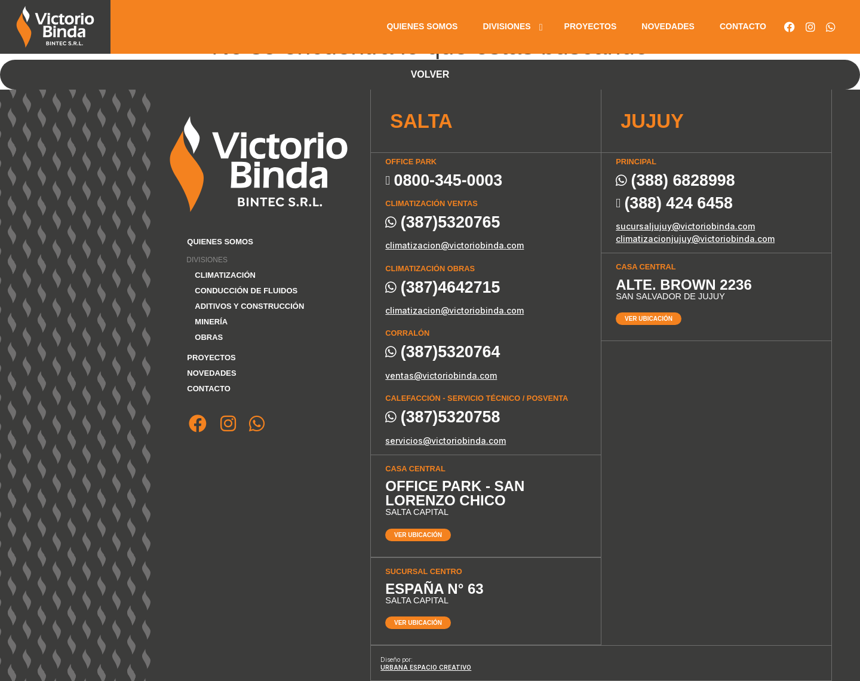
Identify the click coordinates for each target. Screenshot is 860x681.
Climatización (225, 275)
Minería (211, 321)
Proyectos (590, 26)
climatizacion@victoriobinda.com (454, 245)
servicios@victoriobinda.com (445, 440)
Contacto (743, 26)
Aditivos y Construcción (249, 306)
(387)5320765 (442, 222)
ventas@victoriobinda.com (441, 375)
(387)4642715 (442, 287)
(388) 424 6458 (674, 203)
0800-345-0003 (443, 180)
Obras (209, 337)
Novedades (668, 26)
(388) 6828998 (675, 180)
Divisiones (506, 26)
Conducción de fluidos (246, 290)
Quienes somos (421, 26)
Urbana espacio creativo (425, 667)
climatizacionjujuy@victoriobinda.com (695, 238)
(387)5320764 (442, 352)
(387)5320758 (442, 417)
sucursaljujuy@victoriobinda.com (685, 226)
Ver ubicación (418, 535)
